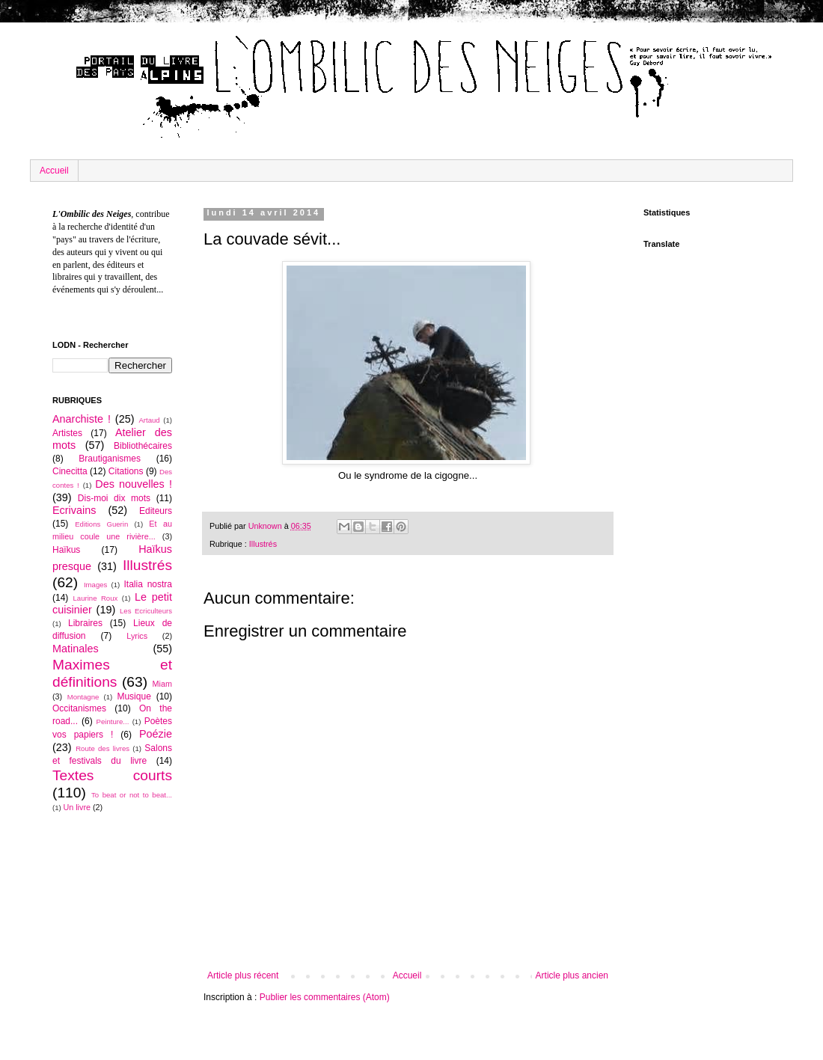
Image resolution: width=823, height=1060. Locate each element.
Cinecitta (70, 471)
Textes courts (112, 775)
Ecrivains (74, 510)
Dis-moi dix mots (114, 498)
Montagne (83, 697)
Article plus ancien (572, 975)
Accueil (54, 170)
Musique (133, 696)
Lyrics (136, 635)
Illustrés (263, 543)
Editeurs (155, 511)
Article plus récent (242, 975)
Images (95, 584)
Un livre (77, 807)
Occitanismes (79, 708)
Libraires (85, 623)
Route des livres (102, 748)
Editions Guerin (101, 524)
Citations (126, 471)
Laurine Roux (95, 598)
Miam (162, 683)
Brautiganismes (110, 458)
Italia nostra (147, 584)
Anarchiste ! (81, 419)
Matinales (75, 649)
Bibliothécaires (143, 446)
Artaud (148, 420)
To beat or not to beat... (131, 795)
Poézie (155, 734)
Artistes (67, 433)
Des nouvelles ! (133, 484)
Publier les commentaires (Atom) (325, 997)
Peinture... (113, 721)
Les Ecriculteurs (146, 611)
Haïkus (66, 550)
